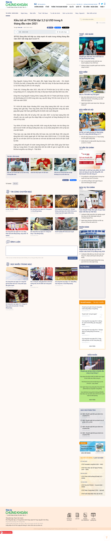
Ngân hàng (24, 13)
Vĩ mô (47, 7)
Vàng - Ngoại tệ (79, 13)
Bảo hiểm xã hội (92, 13)
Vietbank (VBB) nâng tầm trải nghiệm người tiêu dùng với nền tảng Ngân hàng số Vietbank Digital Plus (93, 216)
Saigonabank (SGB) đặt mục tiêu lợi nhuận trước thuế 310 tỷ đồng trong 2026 (92, 250)
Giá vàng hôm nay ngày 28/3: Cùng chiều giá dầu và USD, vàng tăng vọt (91, 339)
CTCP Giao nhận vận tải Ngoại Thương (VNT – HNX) (91, 468)
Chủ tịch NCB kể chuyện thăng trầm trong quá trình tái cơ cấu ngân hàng (92, 261)
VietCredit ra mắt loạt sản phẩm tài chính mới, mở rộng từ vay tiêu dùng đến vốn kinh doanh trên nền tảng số (92, 172)
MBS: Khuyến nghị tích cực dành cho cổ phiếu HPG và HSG (93, 421)
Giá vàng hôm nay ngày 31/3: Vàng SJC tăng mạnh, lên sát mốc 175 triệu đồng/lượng (16, 306)
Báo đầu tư (79, 4)
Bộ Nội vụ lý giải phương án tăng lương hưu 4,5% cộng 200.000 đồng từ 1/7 (91, 133)
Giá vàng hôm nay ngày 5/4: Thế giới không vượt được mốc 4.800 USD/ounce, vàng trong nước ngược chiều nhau (66, 211)
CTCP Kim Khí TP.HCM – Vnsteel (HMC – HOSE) (92, 486)
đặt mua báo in (39, 4)
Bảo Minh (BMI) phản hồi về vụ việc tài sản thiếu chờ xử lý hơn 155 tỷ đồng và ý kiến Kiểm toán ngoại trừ (92, 98)
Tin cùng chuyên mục (21, 192)
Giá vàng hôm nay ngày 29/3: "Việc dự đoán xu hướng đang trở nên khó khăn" (92, 331)
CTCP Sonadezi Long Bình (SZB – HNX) (92, 464)
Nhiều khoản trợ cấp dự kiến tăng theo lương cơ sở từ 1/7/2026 (93, 142)
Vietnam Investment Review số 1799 (88, 447)
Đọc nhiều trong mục (21, 264)
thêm (102, 7)
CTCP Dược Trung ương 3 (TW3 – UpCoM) (92, 490)
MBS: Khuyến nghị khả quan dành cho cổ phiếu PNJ (92, 414)
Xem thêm (92, 346)
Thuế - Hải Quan (43, 13)
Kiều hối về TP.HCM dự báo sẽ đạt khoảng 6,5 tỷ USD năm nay (63, 173)
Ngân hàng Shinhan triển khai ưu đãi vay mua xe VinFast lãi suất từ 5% (92, 221)
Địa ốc (72, 7)
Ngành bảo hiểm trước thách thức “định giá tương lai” (92, 104)
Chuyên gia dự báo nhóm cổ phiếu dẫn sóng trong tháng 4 (92, 372)
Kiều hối (15, 183)
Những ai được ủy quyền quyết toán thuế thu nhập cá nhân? (93, 66)
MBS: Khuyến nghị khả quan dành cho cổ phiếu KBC (92, 427)
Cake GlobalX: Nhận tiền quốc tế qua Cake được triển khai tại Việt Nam (92, 211)
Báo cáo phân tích (88, 410)
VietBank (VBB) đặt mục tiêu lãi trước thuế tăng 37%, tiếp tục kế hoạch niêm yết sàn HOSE (92, 255)
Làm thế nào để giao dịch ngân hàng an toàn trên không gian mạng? (92, 181)
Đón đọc (83, 443)
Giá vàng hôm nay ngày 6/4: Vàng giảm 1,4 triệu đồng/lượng (41, 210)
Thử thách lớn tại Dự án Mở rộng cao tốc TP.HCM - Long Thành (92, 382)
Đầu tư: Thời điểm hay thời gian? (89, 94)
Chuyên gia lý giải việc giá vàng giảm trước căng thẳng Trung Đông (92, 307)
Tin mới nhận (85, 302)
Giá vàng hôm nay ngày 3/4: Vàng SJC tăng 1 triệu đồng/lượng (40, 232)
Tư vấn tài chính (55, 13)
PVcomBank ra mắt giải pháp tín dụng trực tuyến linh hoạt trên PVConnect (92, 177)
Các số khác (86, 453)
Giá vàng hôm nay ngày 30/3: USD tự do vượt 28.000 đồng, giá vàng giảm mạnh (92, 322)
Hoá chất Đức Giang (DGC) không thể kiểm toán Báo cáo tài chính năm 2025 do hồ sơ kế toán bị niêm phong (92, 393)
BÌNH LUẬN (15, 242)
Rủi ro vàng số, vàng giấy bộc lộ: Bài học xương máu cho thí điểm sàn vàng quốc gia (41, 283)
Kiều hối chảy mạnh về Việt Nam (39, 172)
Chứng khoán (38, 7)
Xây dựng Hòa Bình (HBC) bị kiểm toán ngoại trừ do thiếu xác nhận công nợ (92, 377)
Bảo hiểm (33, 13)
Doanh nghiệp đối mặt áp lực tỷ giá (64, 231)
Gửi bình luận (72, 258)
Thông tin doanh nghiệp (59, 7)
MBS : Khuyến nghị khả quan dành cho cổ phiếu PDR (92, 434)
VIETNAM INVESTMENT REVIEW (90, 4)
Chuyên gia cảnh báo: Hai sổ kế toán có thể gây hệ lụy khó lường (91, 57)
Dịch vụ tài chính (68, 13)
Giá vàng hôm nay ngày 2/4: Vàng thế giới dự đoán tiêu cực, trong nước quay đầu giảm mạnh (16, 283)
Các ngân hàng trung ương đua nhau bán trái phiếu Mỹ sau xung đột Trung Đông (92, 387)
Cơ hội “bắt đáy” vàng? (12, 209)
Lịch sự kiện (98, 458)
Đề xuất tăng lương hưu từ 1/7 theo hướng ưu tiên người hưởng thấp (92, 137)
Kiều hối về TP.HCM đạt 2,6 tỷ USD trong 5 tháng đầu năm (18, 173)
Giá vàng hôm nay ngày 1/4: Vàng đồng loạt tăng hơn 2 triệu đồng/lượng (65, 282)
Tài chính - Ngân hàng (90, 7)
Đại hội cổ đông (86, 458)
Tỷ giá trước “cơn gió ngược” (89, 314)
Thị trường (84, 267)
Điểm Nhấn (92, 355)
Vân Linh (20, 27)
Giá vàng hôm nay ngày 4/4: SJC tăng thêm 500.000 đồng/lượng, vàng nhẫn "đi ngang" (17, 233)
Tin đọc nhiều (98, 302)
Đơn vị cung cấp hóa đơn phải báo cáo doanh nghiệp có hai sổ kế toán (91, 62)
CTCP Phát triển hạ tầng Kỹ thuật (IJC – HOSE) (92, 477)
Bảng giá (102, 267)
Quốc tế (78, 7)
